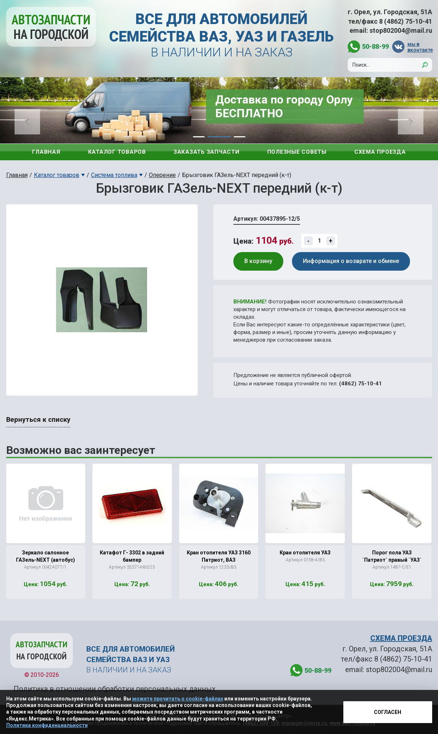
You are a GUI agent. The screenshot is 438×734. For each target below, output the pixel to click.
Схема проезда (380, 152)
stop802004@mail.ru (401, 30)
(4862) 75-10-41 (360, 383)
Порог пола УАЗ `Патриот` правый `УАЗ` (392, 556)
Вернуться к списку (38, 420)
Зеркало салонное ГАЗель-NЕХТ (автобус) (45, 556)
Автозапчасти (51, 27)
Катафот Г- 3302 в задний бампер (132, 556)
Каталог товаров (117, 152)
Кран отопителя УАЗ (305, 553)
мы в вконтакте (419, 46)
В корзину (258, 261)
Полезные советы (297, 152)
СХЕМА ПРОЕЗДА (401, 638)
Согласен (387, 712)
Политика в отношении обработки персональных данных (114, 688)
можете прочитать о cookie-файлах (177, 699)
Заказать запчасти (207, 152)
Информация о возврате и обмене (351, 261)
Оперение (162, 175)
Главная (46, 152)
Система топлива (114, 175)
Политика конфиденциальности (47, 725)
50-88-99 (375, 46)
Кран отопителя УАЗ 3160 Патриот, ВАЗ (218, 556)
